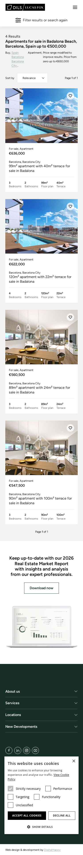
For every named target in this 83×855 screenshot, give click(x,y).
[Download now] (41, 627)
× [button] (73, 761)
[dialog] (41, 795)
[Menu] (75, 7)
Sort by (9, 78)
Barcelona (18, 56)
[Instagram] (26, 750)
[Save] (70, 96)
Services (12, 703)
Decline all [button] (62, 815)
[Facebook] (8, 750)
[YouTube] (35, 750)
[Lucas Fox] (25, 7)
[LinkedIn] (17, 750)
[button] (41, 827)
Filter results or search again (41, 20)
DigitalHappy (52, 849)
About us (12, 691)
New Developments (21, 726)
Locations (13, 715)
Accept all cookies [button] (26, 815)
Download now (41, 588)
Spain (15, 52)
